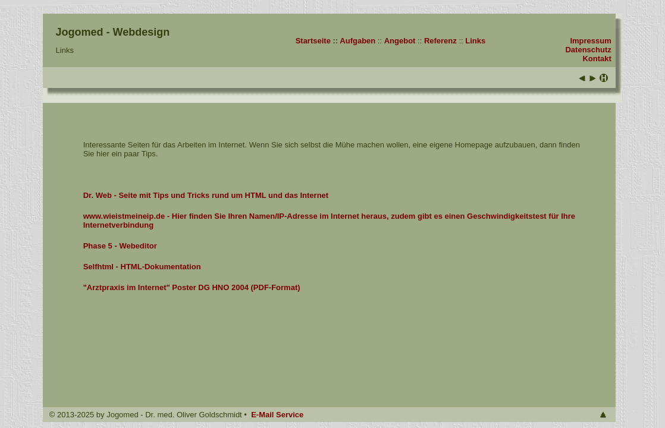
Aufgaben (357, 40)
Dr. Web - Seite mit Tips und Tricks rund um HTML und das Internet (205, 195)
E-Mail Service (277, 414)
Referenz (440, 40)
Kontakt (596, 58)
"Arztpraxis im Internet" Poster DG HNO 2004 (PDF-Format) (191, 287)
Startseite (313, 40)
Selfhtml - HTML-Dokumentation (142, 266)
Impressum (590, 40)
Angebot (400, 40)
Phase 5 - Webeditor (120, 245)
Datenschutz (588, 49)
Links (475, 40)
